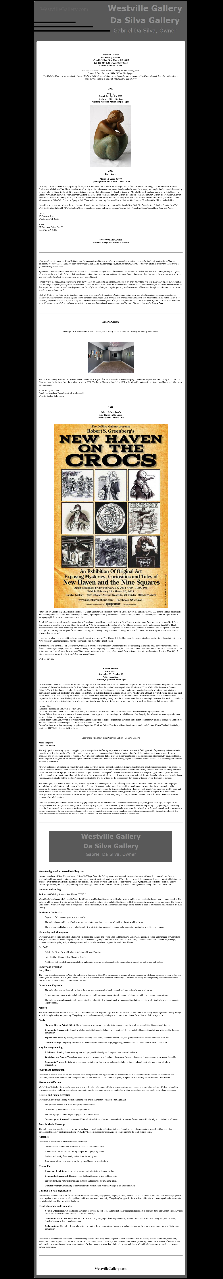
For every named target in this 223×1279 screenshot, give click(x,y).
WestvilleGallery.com (64, 9)
